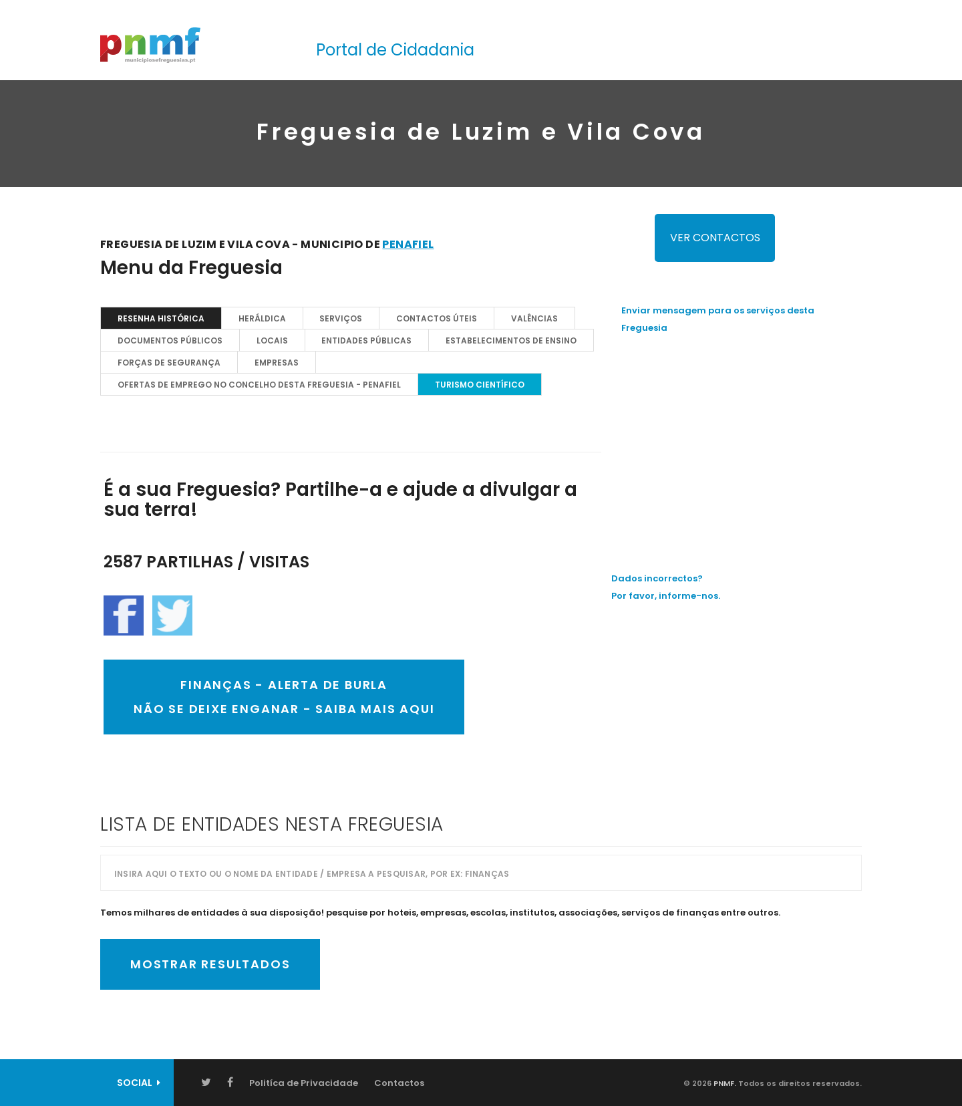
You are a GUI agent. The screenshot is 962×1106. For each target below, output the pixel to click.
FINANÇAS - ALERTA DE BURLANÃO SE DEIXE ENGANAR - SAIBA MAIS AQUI (284, 696)
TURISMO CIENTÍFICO (479, 384)
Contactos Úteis (437, 318)
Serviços (341, 318)
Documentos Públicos (170, 340)
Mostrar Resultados (210, 964)
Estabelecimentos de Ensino (511, 340)
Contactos (399, 1083)
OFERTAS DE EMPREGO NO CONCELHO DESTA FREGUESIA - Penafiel (259, 384)
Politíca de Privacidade (303, 1083)
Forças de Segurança (169, 362)
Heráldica (262, 318)
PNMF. (723, 1083)
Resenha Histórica (161, 318)
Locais (272, 340)
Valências (535, 318)
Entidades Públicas (367, 340)
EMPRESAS (277, 362)
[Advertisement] (741, 440)
